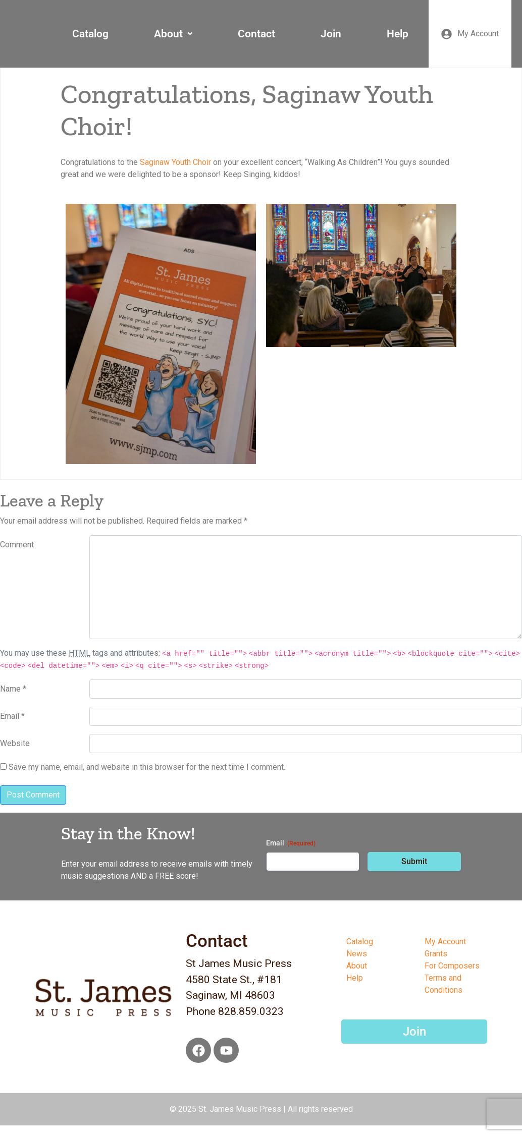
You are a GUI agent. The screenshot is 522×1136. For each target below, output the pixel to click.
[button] (173, 34)
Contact (256, 34)
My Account (445, 941)
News (356, 953)
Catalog (90, 34)
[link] (175, 162)
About (173, 34)
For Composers (452, 966)
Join (331, 34)
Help (397, 34)
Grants (436, 953)
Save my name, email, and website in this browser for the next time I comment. (147, 767)
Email (291, 843)
